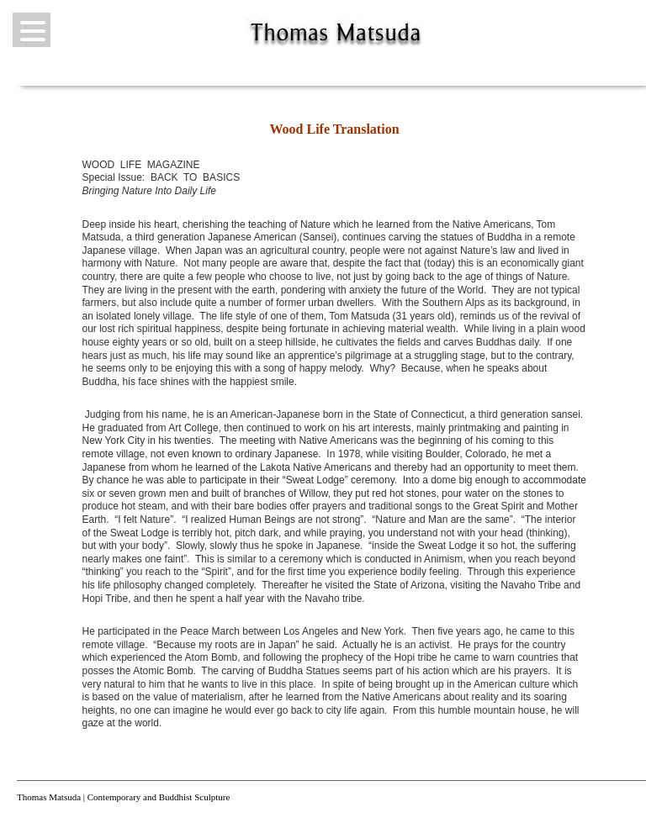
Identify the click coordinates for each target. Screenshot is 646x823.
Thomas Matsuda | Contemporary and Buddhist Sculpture (123, 797)
